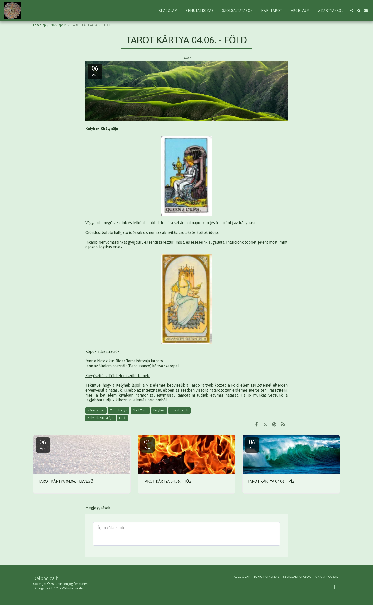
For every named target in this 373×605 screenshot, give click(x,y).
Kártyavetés (96, 410)
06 (43, 444)
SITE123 (54, 588)
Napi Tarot (140, 410)
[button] (351, 10)
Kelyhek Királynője (100, 418)
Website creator (73, 588)
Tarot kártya (118, 410)
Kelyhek (159, 410)
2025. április (58, 25)
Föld (122, 418)
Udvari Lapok (179, 410)
